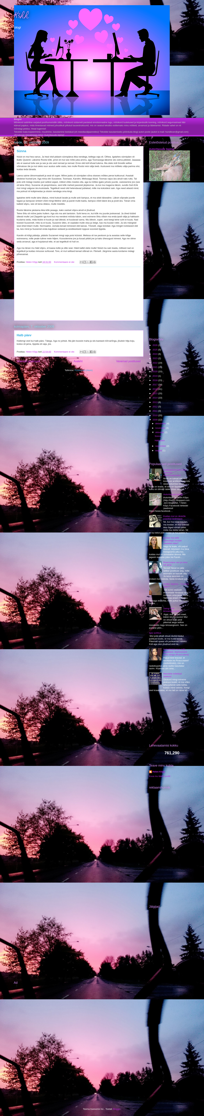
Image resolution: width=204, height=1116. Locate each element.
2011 (155, 411)
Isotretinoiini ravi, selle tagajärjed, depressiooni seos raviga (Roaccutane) (176, 652)
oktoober (160, 432)
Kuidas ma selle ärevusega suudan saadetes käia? (172, 540)
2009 (155, 419)
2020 (155, 371)
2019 (155, 376)
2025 (155, 349)
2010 (155, 415)
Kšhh (21, 16)
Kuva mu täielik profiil (159, 776)
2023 (155, 358)
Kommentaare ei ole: (64, 262)
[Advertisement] (79, 294)
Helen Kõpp (159, 771)
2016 (155, 389)
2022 (155, 363)
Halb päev (24, 335)
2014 (155, 397)
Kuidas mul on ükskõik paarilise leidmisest (174, 517)
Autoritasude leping (161, 148)
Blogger (116, 1109)
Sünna (21, 151)
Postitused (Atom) (84, 370)
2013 (155, 402)
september (160, 446)
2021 (155, 367)
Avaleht (78, 361)
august (159, 450)
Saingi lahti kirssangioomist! (171, 610)
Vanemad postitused (128, 361)
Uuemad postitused (28, 361)
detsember (160, 423)
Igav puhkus (155, 633)
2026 (155, 345)
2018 (155, 380)
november (160, 428)
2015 (155, 393)
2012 (155, 406)
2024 (155, 354)
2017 (155, 384)
